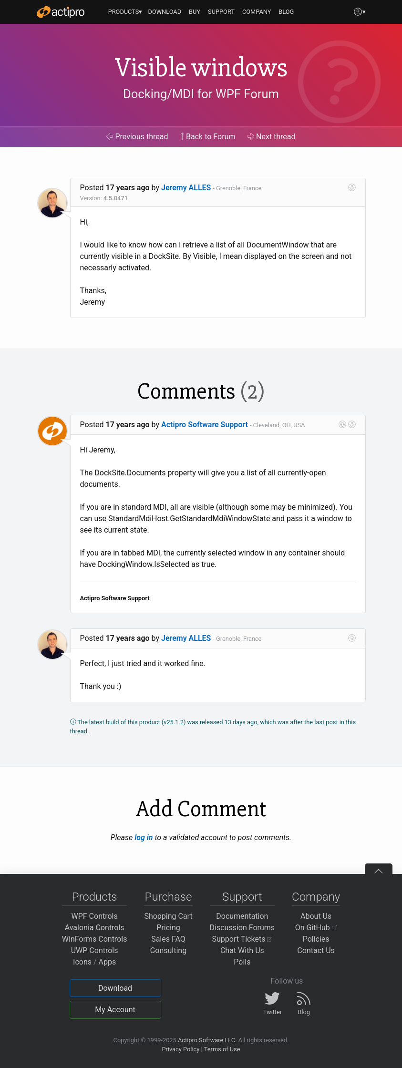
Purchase (168, 897)
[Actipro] (60, 11)
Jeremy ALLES (186, 187)
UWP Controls (94, 950)
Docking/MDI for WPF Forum (201, 94)
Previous (137, 136)
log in (143, 837)
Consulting (168, 950)
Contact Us (316, 950)
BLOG (286, 11)
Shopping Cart (168, 916)
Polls (242, 961)
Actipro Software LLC (206, 1040)
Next (271, 136)
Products (94, 897)
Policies (316, 939)
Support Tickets (242, 939)
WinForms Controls (94, 939)
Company (316, 897)
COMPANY (256, 11)
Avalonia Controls (94, 927)
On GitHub (316, 927)
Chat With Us (242, 950)
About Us (315, 916)
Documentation (242, 916)
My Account (115, 1009)
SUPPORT (221, 11)
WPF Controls (95, 916)
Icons (82, 961)
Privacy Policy (180, 1049)
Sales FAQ (168, 939)
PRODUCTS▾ (125, 11)
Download (115, 988)
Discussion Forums (242, 927)
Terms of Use (222, 1049)
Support (242, 897)
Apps (107, 961)
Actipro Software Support (204, 424)
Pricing (168, 927)
